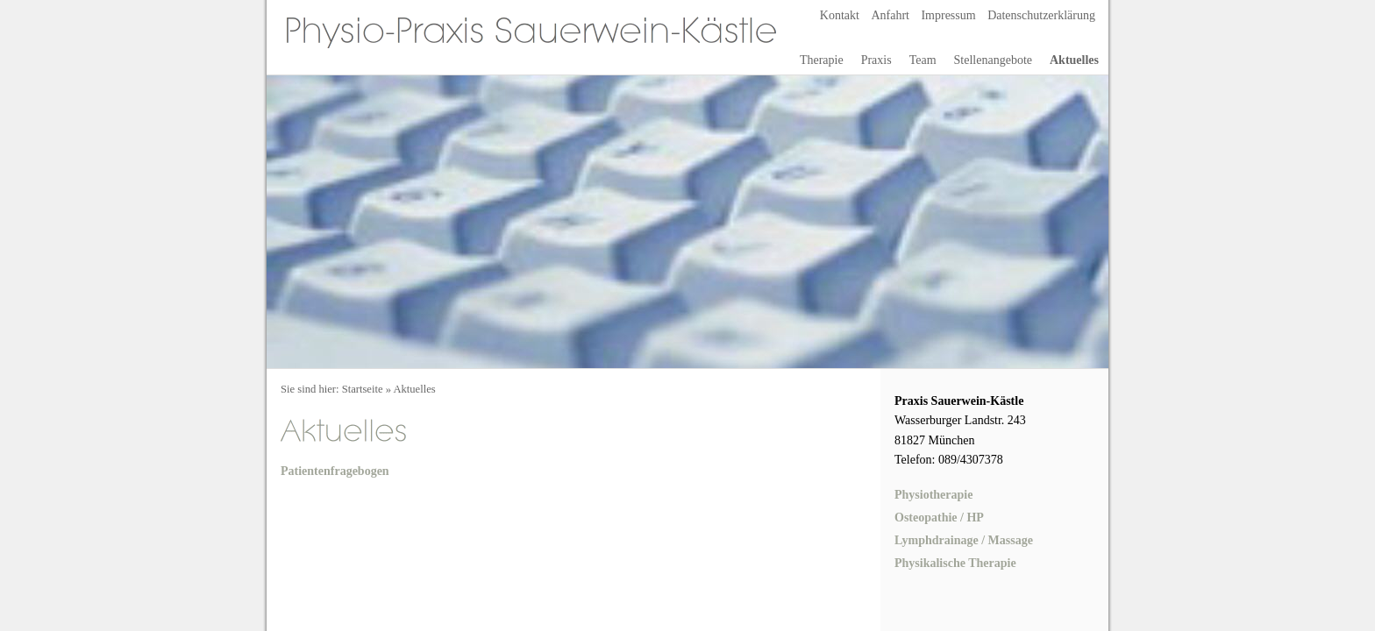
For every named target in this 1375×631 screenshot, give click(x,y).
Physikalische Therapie (955, 563)
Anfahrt (890, 15)
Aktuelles (1074, 60)
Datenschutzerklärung (1041, 15)
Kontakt (839, 15)
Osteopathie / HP (939, 517)
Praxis (876, 60)
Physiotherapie (933, 494)
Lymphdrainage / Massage (963, 540)
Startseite (362, 389)
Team (923, 60)
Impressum (948, 15)
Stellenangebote (993, 60)
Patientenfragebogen (335, 471)
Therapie (822, 60)
